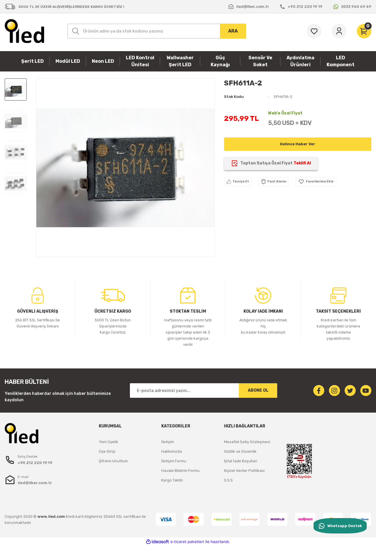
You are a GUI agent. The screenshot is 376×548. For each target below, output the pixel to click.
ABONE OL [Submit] (258, 390)
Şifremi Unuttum (113, 461)
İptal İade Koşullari (240, 461)
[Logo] (24, 31)
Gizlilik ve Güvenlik (240, 451)
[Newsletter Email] (203, 390)
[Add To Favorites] (332, 181)
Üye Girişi (107, 451)
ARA (233, 31)
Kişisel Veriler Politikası (244, 470)
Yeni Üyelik (108, 442)
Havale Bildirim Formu (180, 470)
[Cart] (364, 31)
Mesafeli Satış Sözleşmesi (247, 442)
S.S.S (228, 480)
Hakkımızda (171, 451)
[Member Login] (339, 31)
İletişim (167, 442)
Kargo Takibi (172, 480)
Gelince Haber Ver (297, 144)
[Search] (156, 31)
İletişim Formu (173, 461)
